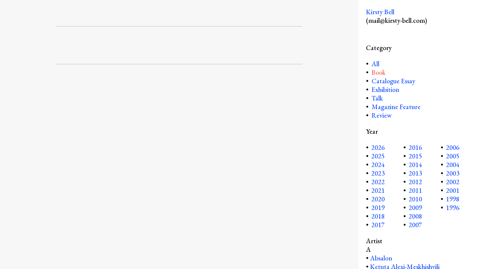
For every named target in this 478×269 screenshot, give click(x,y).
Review (382, 115)
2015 (415, 156)
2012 (415, 181)
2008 (415, 216)
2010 (415, 199)
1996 (452, 207)
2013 (415, 173)
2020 (378, 199)
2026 (378, 147)
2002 (452, 181)
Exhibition (385, 89)
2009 (415, 207)
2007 (415, 224)
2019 (378, 207)
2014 (415, 164)
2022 (378, 181)
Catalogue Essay (393, 81)
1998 (452, 199)
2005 (452, 156)
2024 (378, 164)
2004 (452, 164)
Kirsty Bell (380, 11)
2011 (415, 190)
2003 (452, 173)
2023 (378, 173)
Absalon (381, 258)
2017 (378, 224)
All (374, 63)
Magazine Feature (396, 106)
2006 (452, 147)
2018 (378, 216)
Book (379, 72)
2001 (452, 190)
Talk (377, 98)
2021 (378, 190)
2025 (378, 156)
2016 (415, 147)
